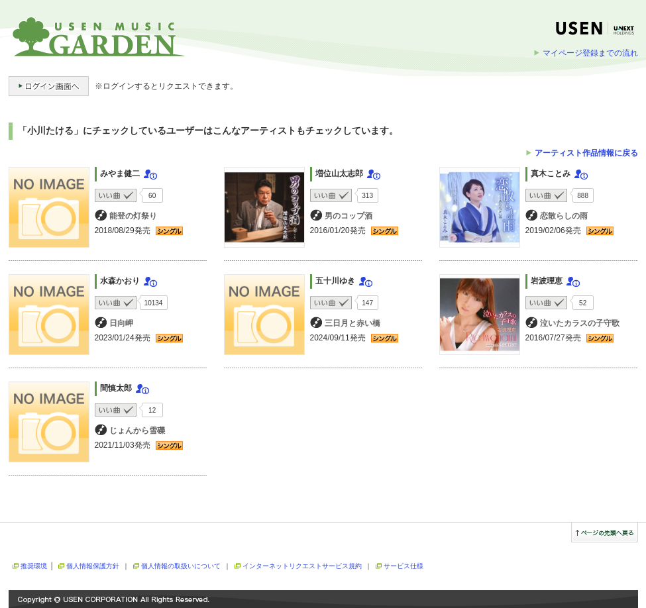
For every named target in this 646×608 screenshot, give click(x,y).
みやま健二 (120, 173)
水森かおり (120, 280)
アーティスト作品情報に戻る (586, 153)
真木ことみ (550, 173)
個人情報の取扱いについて (181, 566)
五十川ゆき (335, 280)
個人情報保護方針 (92, 566)
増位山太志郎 (339, 173)
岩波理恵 (547, 280)
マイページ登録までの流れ (590, 53)
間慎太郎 (116, 388)
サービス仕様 (403, 566)
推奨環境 (34, 566)
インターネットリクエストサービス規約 (302, 566)
